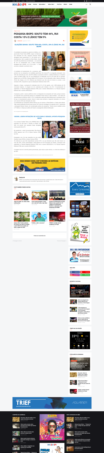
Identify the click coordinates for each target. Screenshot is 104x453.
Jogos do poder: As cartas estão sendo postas (21, 202)
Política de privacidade (30, 1)
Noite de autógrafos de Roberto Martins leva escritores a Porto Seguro (84, 301)
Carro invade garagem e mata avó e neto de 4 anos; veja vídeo (39, 202)
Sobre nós (18, 1)
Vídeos (65, 4)
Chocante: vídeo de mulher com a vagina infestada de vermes (82, 374)
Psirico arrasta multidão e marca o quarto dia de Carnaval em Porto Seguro (84, 319)
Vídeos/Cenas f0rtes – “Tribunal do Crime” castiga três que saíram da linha (84, 382)
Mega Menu (42, 4)
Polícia (35, 4)
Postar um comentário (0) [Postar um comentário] (39, 235)
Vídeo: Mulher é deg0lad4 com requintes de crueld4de (27, 446)
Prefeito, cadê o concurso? (38, 223)
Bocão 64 (22, 177)
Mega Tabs (51, 4)
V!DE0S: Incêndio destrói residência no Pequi (55, 223)
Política (59, 4)
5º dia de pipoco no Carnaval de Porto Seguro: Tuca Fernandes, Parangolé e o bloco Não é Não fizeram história (84, 310)
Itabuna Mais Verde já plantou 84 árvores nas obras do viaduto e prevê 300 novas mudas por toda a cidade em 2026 (21, 225)
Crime (70, 4)
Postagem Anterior (17, 240)
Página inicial (17, 30)
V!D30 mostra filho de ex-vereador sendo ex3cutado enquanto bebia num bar (82, 441)
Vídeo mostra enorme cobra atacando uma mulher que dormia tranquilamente (28, 426)
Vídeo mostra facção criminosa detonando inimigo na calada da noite (28, 440)
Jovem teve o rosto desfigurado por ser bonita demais (83, 448)
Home (13, 1)
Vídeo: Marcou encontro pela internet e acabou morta (27, 432)
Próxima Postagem (61, 240)
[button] (87, 4)
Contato (23, 1)
